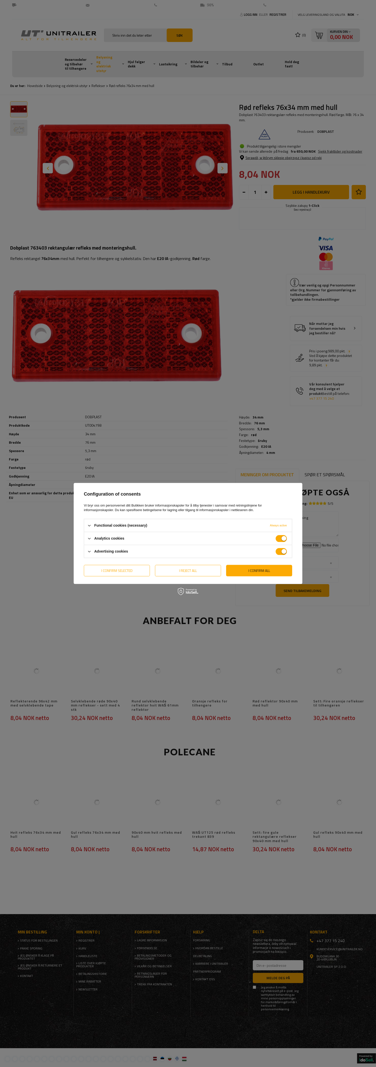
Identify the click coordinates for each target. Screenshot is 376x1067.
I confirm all (259, 570)
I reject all (188, 570)
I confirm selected (117, 570)
